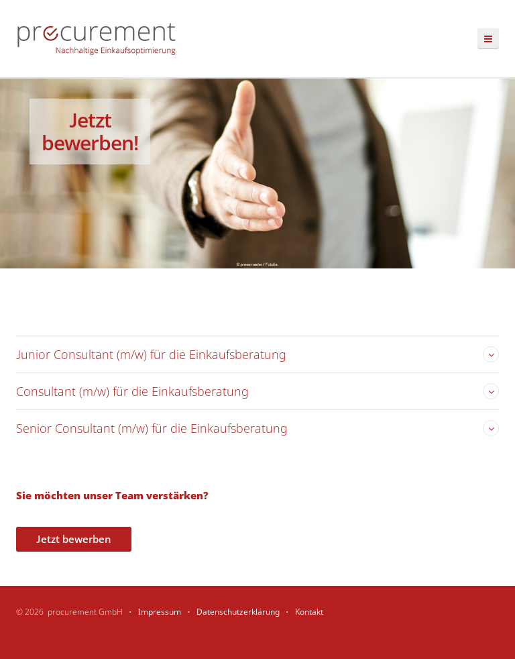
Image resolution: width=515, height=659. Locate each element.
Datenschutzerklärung (238, 611)
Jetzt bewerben (73, 539)
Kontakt (309, 611)
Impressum (159, 611)
